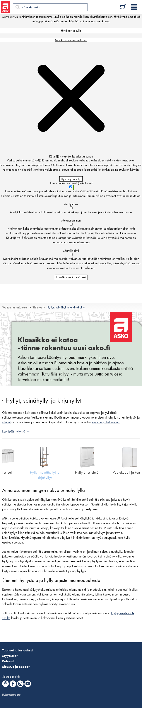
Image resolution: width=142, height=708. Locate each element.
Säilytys (37, 307)
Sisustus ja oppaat (15, 667)
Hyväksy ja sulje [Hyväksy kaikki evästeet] (71, 30)
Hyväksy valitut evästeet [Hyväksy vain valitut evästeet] (71, 277)
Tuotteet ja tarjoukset (14, 307)
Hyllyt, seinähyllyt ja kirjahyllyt (66, 307)
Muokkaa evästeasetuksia (71, 40)
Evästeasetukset (11, 694)
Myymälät (9, 656)
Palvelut (8, 661)
